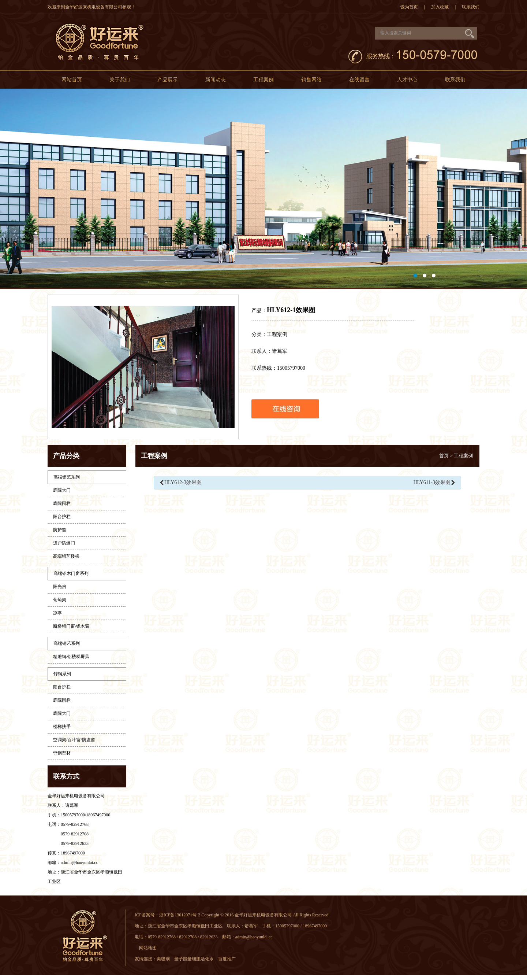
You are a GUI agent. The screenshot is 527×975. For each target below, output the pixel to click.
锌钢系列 (62, 673)
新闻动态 (215, 79)
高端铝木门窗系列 (71, 573)
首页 (444, 455)
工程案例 (263, 79)
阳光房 (59, 586)
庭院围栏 (62, 503)
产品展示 (167, 79)
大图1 (263, 189)
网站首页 (71, 79)
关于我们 (119, 79)
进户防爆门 (64, 543)
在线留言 (359, 79)
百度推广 (229, 958)
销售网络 (311, 79)
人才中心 (407, 79)
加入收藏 (440, 7)
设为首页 (409, 7)
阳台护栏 (62, 516)
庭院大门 (62, 490)
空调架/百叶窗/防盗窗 (74, 739)
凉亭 (57, 613)
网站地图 (148, 947)
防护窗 (59, 529)
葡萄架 (59, 599)
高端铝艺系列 (66, 477)
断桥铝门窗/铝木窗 (71, 626)
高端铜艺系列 (66, 643)
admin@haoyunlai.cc (79, 862)
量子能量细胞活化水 (196, 958)
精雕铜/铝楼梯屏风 (71, 656)
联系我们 (470, 7)
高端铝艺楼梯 (66, 556)
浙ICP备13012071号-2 (180, 914)
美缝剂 (165, 958)
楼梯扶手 (62, 726)
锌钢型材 (62, 753)
